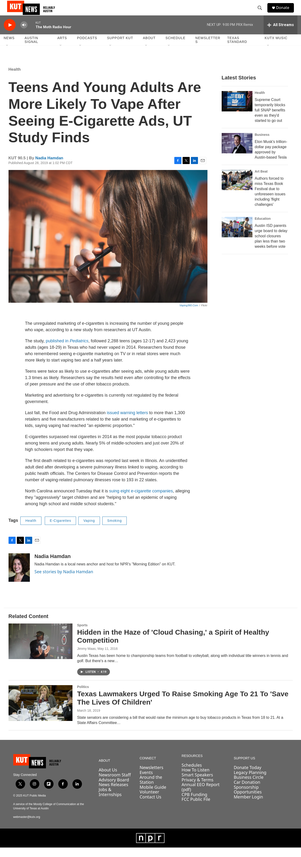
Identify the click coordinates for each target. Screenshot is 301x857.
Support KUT (120, 47)
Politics (83, 696)
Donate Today (247, 777)
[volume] (24, 34)
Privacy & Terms (197, 789)
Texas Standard (237, 49)
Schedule (175, 47)
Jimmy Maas (86, 658)
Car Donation (247, 791)
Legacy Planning (250, 782)
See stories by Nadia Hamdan (64, 581)
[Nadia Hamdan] (19, 577)
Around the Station (150, 789)
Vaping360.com (189, 314)
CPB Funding (194, 804)
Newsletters (207, 49)
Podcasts (87, 47)
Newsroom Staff (115, 784)
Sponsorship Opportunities (248, 799)
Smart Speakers (197, 784)
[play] (9, 34)
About (149, 47)
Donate (285, 12)
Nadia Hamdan (49, 167)
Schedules (192, 774)
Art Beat (261, 181)
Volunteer (149, 801)
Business (262, 144)
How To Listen (196, 779)
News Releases (113, 794)
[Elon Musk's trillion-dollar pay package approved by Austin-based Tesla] (237, 152)
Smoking (114, 530)
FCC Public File (196, 808)
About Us (108, 779)
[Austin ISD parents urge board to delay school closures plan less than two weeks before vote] (237, 236)
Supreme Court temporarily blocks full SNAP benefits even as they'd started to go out (270, 119)
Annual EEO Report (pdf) (201, 796)
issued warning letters (127, 422)
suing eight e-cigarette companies (141, 500)
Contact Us (150, 806)
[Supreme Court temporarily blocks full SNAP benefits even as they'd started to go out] (237, 111)
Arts (62, 47)
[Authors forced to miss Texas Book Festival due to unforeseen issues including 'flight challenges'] (237, 189)
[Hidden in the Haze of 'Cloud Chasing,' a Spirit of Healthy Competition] (40, 651)
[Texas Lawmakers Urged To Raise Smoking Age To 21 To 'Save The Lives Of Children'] (40, 712)
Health (15, 79)
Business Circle (249, 786)
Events (146, 782)
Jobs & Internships (110, 801)
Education (263, 228)
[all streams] (280, 34)
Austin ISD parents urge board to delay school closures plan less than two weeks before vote (271, 245)
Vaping (89, 530)
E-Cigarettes (60, 530)
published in (67, 350)
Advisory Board (114, 789)
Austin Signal (31, 49)
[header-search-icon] (261, 12)
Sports (82, 635)
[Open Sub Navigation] (7, 55)
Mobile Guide (152, 796)
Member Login (248, 806)
